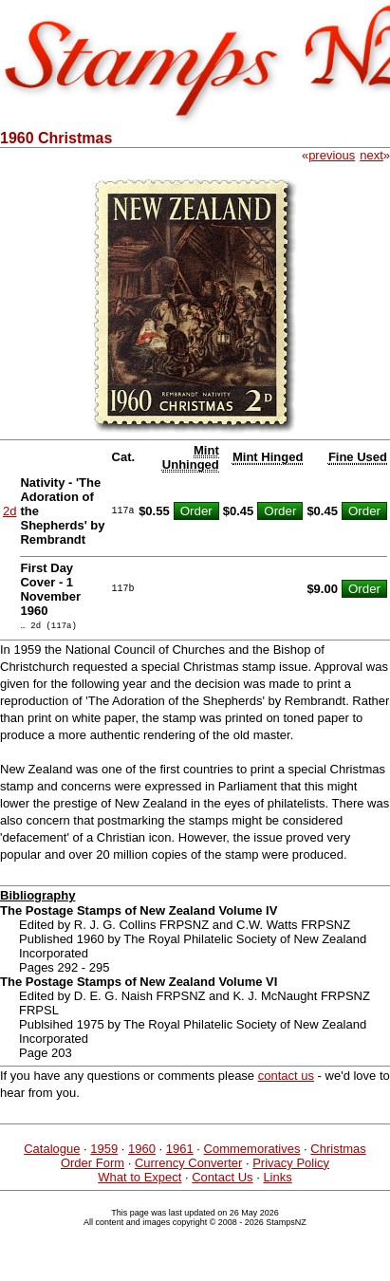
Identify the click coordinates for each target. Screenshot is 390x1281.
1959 (104, 1151)
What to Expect (139, 1180)
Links (277, 1180)
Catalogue (52, 1151)
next (371, 155)
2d (9, 511)
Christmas (338, 1151)
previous (331, 155)
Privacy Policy (290, 1166)
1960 (142, 1151)
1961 (180, 1151)
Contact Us (222, 1180)
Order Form (92, 1166)
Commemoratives (252, 1151)
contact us (286, 1078)
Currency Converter (188, 1166)
